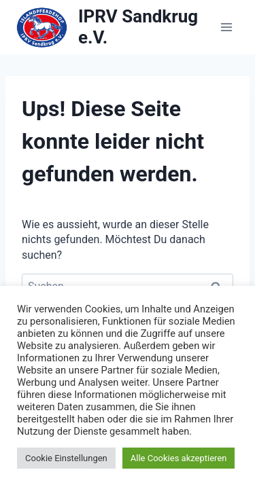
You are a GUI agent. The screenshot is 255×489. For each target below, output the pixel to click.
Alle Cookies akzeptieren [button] (179, 458)
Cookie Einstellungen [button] (66, 458)
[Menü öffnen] (226, 26)
